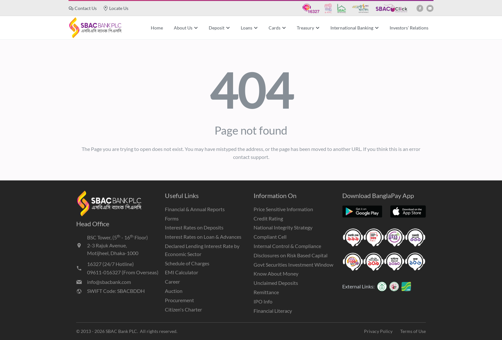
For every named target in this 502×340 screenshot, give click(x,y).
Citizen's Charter (183, 309)
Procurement (179, 300)
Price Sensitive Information (283, 209)
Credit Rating (268, 218)
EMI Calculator (181, 272)
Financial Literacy (273, 311)
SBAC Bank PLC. (122, 331)
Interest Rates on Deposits (194, 227)
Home (157, 27)
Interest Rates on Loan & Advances (203, 237)
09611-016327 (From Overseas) (122, 272)
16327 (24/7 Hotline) (110, 264)
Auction (173, 291)
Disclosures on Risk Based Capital (291, 255)
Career (172, 281)
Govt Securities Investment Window (293, 264)
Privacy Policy (378, 331)
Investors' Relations (409, 27)
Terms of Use (413, 331)
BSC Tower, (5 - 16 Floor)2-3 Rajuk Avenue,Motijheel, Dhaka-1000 (117, 245)
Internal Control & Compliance (287, 246)
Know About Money (276, 273)
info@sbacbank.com (109, 282)
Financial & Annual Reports (195, 209)
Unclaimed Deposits (276, 283)
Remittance (266, 292)
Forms (172, 218)
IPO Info (263, 301)
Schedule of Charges (187, 263)
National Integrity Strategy (283, 227)
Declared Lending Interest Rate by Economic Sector (202, 250)
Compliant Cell (270, 237)
